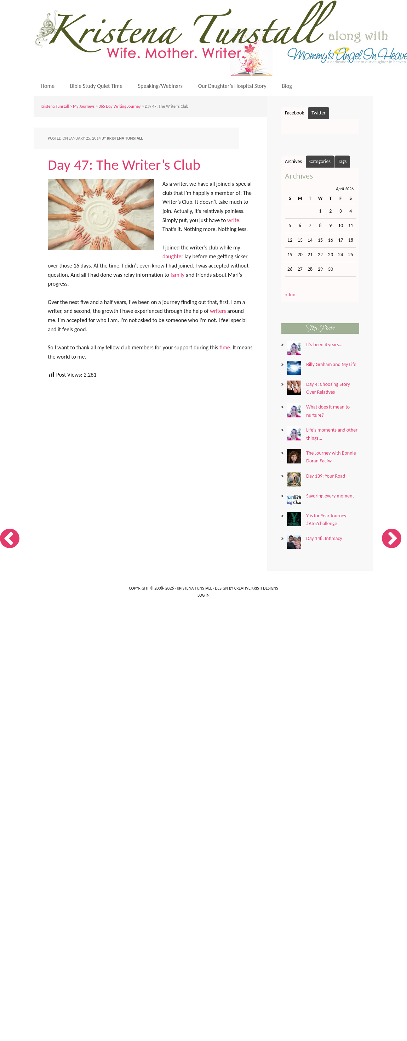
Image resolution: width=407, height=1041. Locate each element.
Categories (320, 161)
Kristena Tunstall (55, 106)
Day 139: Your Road (325, 476)
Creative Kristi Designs (256, 588)
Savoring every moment (330, 496)
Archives (293, 161)
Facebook (294, 113)
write (233, 220)
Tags (342, 161)
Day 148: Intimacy (324, 538)
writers (218, 311)
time (224, 347)
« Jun (290, 295)
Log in (203, 595)
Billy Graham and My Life (331, 364)
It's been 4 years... (324, 345)
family (178, 274)
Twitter (318, 113)
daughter (172, 256)
